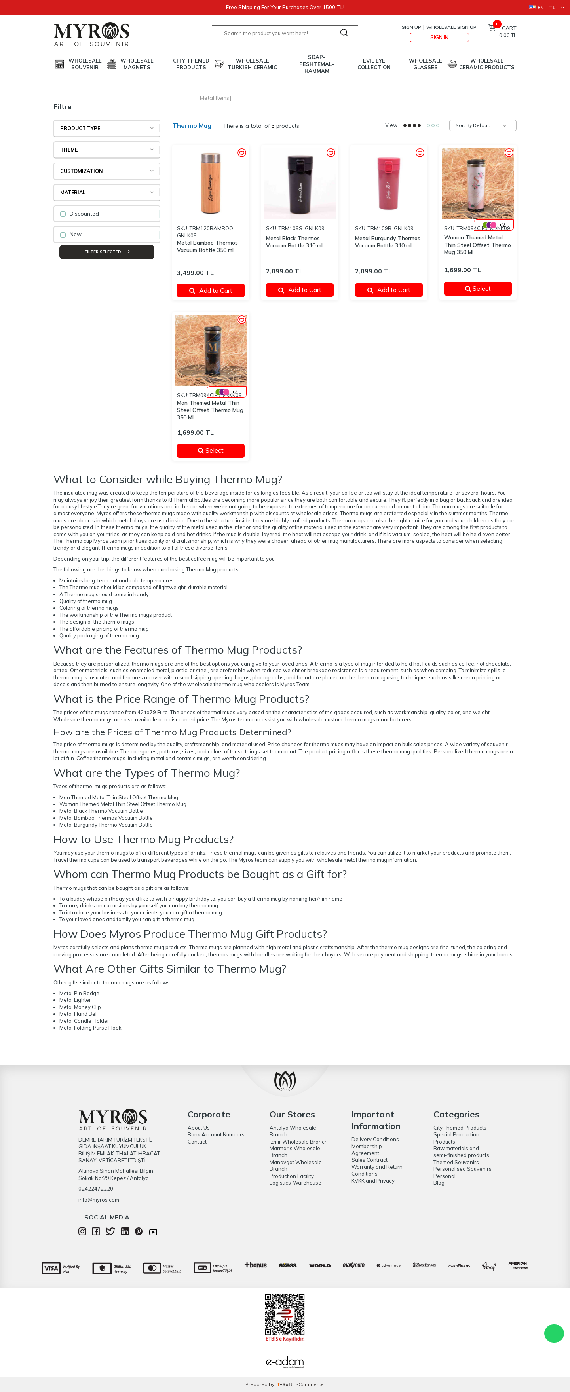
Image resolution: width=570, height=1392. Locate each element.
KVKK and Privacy (373, 1181)
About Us (199, 1128)
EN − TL (546, 7)
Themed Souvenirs (456, 1162)
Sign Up (411, 27)
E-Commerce (309, 1384)
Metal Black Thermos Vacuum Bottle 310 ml (294, 242)
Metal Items (214, 97)
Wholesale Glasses (425, 63)
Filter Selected (107, 251)
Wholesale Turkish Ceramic (252, 63)
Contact (197, 1141)
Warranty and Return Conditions (377, 1170)
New (71, 234)
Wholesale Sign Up (451, 27)
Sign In (439, 37)
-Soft (285, 1384)
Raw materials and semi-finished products (461, 1151)
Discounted (79, 213)
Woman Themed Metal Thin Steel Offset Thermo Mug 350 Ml (477, 245)
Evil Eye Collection (374, 63)
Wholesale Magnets (137, 63)
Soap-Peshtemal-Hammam (316, 64)
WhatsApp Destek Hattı (554, 1333)
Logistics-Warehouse (295, 1183)
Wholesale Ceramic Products (487, 63)
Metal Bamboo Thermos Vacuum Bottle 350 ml (207, 246)
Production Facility (292, 1176)
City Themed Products (191, 63)
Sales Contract (370, 1160)
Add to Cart (210, 290)
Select (483, 288)
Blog (439, 1183)
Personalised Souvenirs (462, 1169)
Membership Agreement (367, 1149)
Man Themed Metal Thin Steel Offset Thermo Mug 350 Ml (210, 410)
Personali (445, 1176)
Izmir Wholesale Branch (299, 1141)
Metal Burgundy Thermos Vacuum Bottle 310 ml (387, 242)
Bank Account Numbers (216, 1134)
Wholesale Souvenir (85, 63)
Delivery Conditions (375, 1139)
